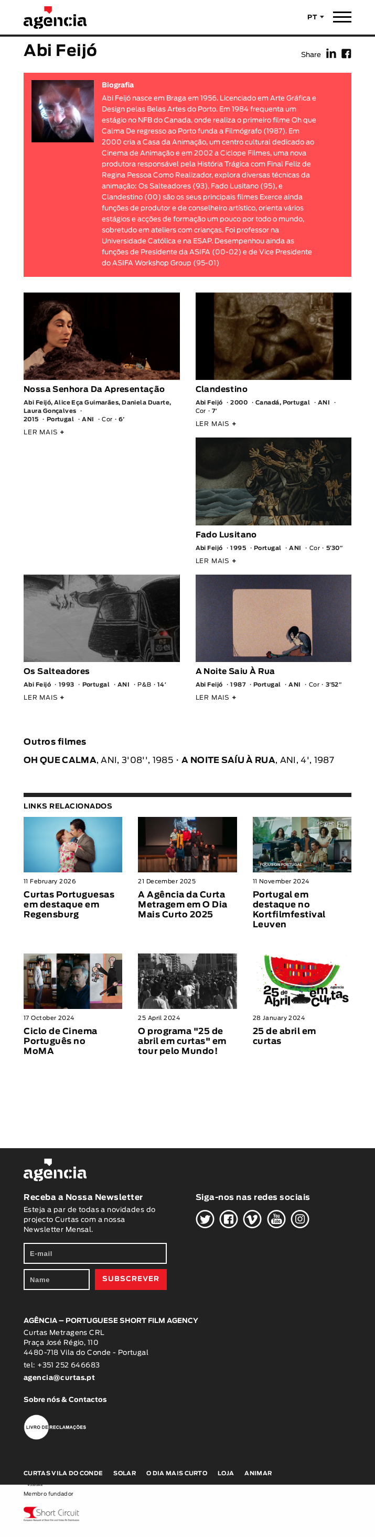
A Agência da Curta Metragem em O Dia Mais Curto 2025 (183, 905)
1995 (238, 548)
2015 (31, 419)
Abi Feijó (209, 403)
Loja (226, 1473)
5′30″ (334, 548)
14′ (161, 685)
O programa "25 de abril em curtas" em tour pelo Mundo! (182, 1041)
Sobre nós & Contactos (65, 1400)
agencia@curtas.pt (60, 1378)
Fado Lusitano (226, 535)
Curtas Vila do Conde (63, 1473)
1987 (237, 685)
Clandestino (222, 390)
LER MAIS (44, 432)
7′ (214, 411)
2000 (239, 403)
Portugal (60, 419)
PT (312, 17)
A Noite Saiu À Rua (235, 672)
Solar (124, 1473)
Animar (258, 1473)
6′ (122, 419)
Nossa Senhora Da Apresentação (94, 390)
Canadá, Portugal (282, 403)
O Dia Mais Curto (176, 1473)
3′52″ (334, 685)
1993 (66, 685)
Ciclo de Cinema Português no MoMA (61, 1041)
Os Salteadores (57, 672)
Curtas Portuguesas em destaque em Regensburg (69, 905)
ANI (88, 419)
